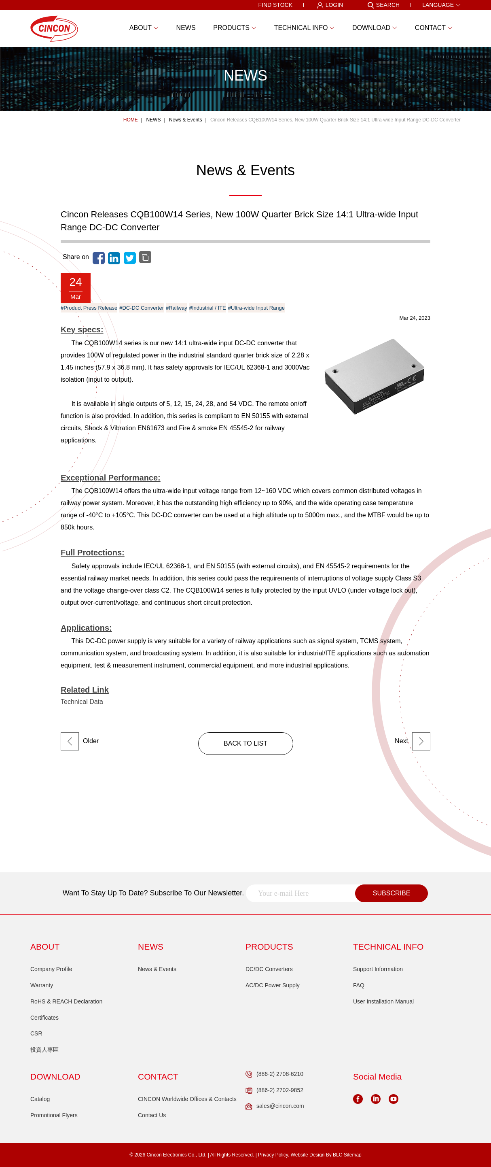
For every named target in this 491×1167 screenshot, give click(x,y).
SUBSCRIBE (391, 893)
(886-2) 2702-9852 (274, 1090)
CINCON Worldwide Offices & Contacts (187, 1099)
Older (80, 741)
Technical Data (82, 701)
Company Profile (51, 969)
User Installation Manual (383, 1001)
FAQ (358, 985)
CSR (36, 1033)
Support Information (378, 969)
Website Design (308, 1154)
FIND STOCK (275, 5)
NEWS (153, 120)
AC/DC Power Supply (273, 985)
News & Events (185, 120)
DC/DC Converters (269, 969)
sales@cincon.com (275, 1106)
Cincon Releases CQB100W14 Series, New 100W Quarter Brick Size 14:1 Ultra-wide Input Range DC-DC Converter (335, 120)
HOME (130, 120)
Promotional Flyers (54, 1115)
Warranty (41, 985)
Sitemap (353, 1154)
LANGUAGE (441, 5)
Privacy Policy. (273, 1155)
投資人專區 (44, 1049)
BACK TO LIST (245, 743)
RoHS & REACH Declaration (66, 1001)
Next (412, 741)
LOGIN (330, 5)
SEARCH (383, 5)
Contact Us (152, 1115)
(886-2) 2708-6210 (274, 1074)
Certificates (44, 1017)
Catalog (40, 1099)
